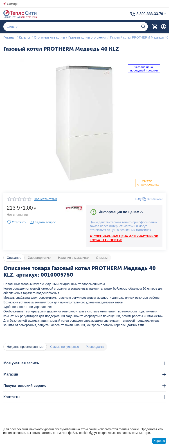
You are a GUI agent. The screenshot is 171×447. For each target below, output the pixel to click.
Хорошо (159, 440)
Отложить (16, 222)
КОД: (138, 199)
